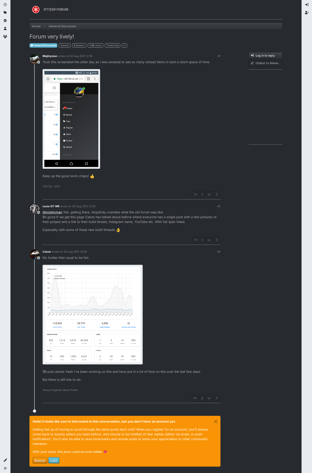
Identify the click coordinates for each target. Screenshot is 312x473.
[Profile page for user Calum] (34, 254)
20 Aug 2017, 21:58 (75, 251)
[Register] (306, 13)
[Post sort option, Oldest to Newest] (266, 63)
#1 (219, 56)
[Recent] (5, 5)
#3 (218, 251)
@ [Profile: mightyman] (52, 212)
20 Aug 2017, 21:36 (83, 206)
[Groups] (5, 36)
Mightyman (50, 56)
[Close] (215, 421)
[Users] (5, 29)
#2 (218, 206)
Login (54, 460)
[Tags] (5, 13)
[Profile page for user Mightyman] (34, 59)
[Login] (306, 5)
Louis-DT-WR (51, 206)
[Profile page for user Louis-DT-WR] (34, 209)
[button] (5, 460)
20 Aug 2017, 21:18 (81, 56)
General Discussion (43, 45)
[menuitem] (306, 5)
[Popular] (5, 21)
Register (40, 460)
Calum (47, 251)
